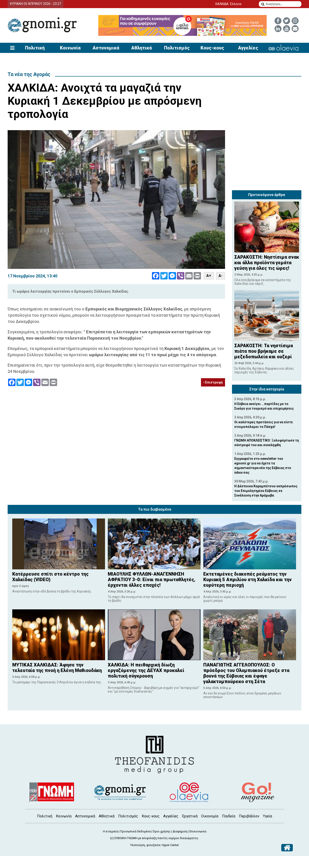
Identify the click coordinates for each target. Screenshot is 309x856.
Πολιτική (35, 48)
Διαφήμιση (180, 831)
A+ (208, 275)
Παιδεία (228, 816)
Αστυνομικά (106, 48)
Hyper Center (170, 845)
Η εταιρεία (110, 831)
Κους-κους (212, 48)
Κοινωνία (70, 48)
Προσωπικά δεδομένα (135, 831)
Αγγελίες (248, 48)
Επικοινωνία (197, 831)
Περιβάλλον (249, 816)
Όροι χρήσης (161, 831)
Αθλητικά (141, 48)
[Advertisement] (266, 159)
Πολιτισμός (177, 48)
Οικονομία (209, 816)
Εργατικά (190, 816)
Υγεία (267, 816)
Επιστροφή (213, 382)
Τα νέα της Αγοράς (29, 74)
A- (220, 275)
